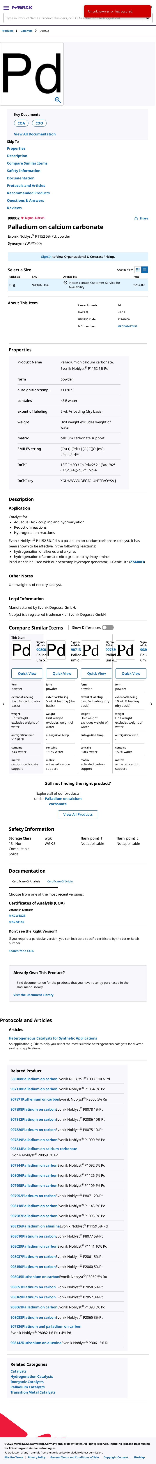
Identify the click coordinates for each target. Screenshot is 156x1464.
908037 (16, 1256)
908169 (16, 1297)
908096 (16, 1175)
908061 (16, 1307)
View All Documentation (34, 134)
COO (39, 123)
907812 (16, 1119)
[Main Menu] (6, 7)
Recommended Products (28, 193)
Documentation (20, 178)
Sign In (46, 256)
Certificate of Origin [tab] (60, 881)
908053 (16, 1287)
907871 (16, 1099)
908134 (16, 1148)
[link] (13, 1457)
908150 (16, 1266)
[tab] (11, 31)
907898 (16, 1109)
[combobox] (78, 18)
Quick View (27, 673)
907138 (16, 1089)
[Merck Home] (22, 7)
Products (7, 31)
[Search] (147, 17)
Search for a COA (21, 951)
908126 (16, 1226)
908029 (16, 1246)
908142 (16, 1342)
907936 (16, 1326)
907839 (16, 1139)
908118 (16, 1205)
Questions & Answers (25, 200)
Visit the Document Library (33, 995)
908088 (16, 1317)
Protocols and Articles (26, 185)
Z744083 (137, 561)
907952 (16, 1195)
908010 (16, 1236)
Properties (16, 148)
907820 (16, 1129)
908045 (16, 1276)
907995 (16, 1185)
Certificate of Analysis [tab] (26, 881)
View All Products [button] (77, 814)
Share (141, 218)
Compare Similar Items (27, 163)
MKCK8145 (16, 922)
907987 (16, 1215)
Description (17, 155)
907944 (16, 1165)
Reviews (14, 207)
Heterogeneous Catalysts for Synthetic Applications (53, 1038)
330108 (16, 1079)
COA (21, 123)
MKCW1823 (17, 915)
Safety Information (23, 170)
